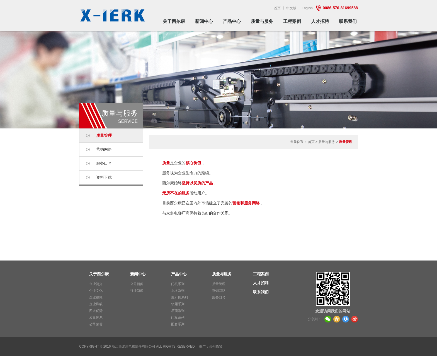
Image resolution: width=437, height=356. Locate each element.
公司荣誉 (96, 324)
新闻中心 (204, 21)
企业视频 (96, 297)
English (307, 8)
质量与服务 (262, 21)
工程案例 (292, 21)
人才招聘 (320, 21)
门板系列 (177, 317)
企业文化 (96, 291)
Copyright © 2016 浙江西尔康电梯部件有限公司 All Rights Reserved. (137, 346)
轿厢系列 (177, 304)
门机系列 (177, 284)
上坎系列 (177, 291)
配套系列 (177, 324)
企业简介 (96, 284)
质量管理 (104, 135)
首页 (277, 8)
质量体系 (96, 317)
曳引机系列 (179, 297)
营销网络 (104, 149)
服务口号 (104, 163)
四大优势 (96, 311)
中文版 (291, 8)
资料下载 (104, 177)
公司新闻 (137, 284)
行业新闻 (137, 291)
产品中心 (232, 21)
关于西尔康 (174, 21)
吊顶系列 (177, 311)
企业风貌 (96, 304)
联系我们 (348, 21)
